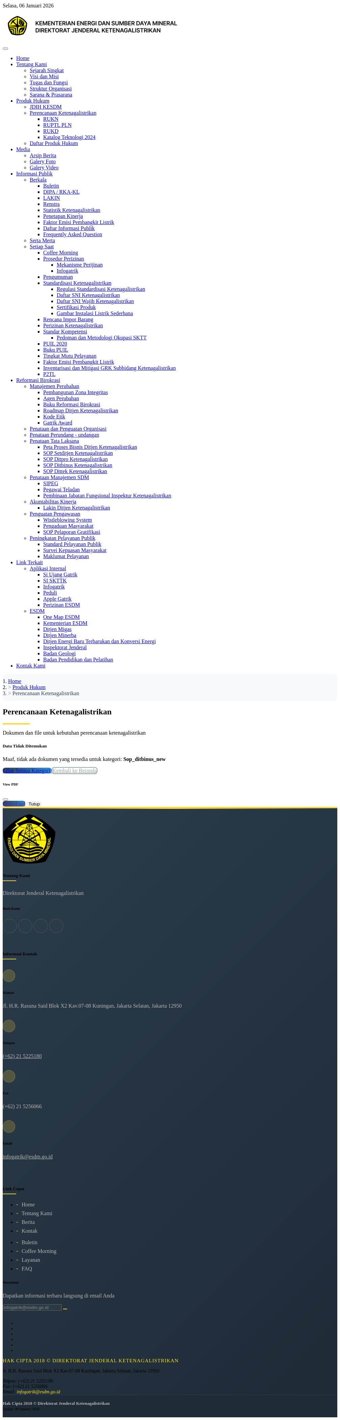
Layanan (31, 1260)
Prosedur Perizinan (63, 259)
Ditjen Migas (57, 629)
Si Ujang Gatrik (60, 574)
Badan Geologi (59, 653)
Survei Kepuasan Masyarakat (75, 550)
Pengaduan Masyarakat (68, 526)
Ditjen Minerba (59, 635)
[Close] (5, 799)
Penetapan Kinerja (63, 216)
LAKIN (51, 198)
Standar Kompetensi (65, 331)
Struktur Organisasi (51, 88)
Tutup (34, 804)
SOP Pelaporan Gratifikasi (71, 532)
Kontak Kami (31, 665)
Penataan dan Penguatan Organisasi (68, 429)
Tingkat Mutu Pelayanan (69, 356)
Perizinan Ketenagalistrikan (73, 325)
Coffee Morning (60, 252)
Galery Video (44, 167)
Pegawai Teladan (61, 489)
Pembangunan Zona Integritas (75, 392)
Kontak (29, 1231)
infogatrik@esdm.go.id (28, 1156)
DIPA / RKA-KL (61, 192)
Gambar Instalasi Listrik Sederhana (95, 313)
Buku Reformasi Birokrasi (71, 404)
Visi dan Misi (44, 76)
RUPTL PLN (57, 125)
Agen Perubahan (61, 398)
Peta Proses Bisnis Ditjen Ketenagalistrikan (90, 447)
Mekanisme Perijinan (80, 265)
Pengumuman (58, 277)
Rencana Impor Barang (68, 319)
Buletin (51, 186)
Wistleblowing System (67, 520)
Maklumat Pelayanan (66, 556)
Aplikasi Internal (48, 568)
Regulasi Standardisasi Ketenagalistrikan (101, 289)
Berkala (38, 180)
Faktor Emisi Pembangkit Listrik (78, 222)
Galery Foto (43, 161)
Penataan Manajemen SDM (59, 477)
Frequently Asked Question (72, 234)
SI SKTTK (55, 580)
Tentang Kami (37, 1213)
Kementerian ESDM (65, 623)
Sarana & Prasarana (51, 95)
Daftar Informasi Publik (69, 228)
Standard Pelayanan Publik (72, 544)
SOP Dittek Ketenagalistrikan (75, 471)
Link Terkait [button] (29, 562)
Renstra (51, 204)
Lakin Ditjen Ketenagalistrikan (76, 508)
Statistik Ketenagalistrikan (71, 210)
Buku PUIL (55, 350)
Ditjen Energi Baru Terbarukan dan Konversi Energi (99, 641)
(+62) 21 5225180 (22, 1056)
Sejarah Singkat (47, 70)
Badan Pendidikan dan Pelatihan (78, 659)
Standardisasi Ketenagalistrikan (77, 283)
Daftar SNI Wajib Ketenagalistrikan (95, 301)
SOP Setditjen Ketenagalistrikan (78, 453)
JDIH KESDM (46, 107)
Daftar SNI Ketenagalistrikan (88, 295)
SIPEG (50, 483)
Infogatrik (67, 271)
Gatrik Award (57, 423)
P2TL (49, 374)
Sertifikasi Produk (76, 307)
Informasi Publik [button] (34, 173)
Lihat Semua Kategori (27, 770)
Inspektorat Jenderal (65, 647)
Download (14, 804)
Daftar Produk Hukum (54, 143)
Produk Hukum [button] (32, 101)
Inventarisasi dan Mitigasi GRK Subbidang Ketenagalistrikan (109, 368)
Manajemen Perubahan (54, 386)
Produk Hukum (29, 687)
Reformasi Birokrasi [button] (38, 380)
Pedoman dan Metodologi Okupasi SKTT (102, 337)
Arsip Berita (43, 155)
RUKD (50, 131)
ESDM (37, 611)
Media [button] (23, 149)
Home (22, 58)
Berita (28, 1222)
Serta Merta (42, 240)
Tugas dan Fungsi (49, 82)
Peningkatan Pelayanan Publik (62, 538)
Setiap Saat (42, 246)
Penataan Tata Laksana (54, 441)
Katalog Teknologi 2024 (69, 137)
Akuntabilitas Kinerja (53, 501)
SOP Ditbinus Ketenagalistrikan (77, 465)
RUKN (50, 119)
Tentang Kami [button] (31, 64)
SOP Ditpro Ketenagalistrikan (75, 459)
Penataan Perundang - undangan (64, 435)
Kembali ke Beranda (74, 770)
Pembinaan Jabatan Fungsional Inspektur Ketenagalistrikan (107, 495)
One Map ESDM (61, 617)
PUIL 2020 (55, 344)
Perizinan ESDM (61, 605)
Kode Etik (54, 416)
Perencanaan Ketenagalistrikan (63, 113)
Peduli (50, 593)
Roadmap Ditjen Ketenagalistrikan (80, 410)
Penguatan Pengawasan (55, 514)
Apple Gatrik (57, 599)
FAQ (27, 1269)
